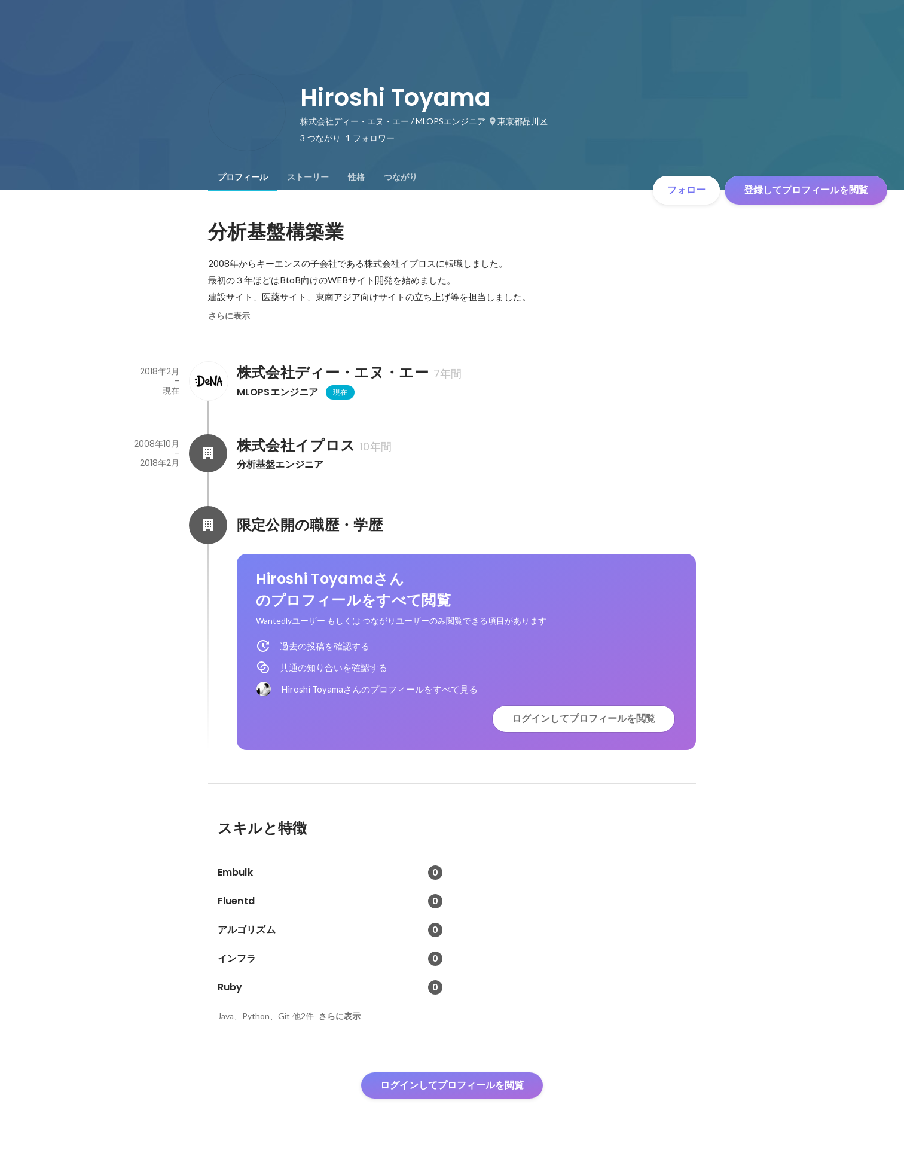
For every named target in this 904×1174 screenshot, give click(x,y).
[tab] (242, 177)
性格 (356, 177)
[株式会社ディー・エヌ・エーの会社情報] (208, 381)
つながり (400, 177)
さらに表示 (229, 316)
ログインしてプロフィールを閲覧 (583, 718)
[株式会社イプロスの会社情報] (208, 453)
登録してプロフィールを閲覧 (806, 190)
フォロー (686, 190)
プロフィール (243, 177)
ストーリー (308, 177)
